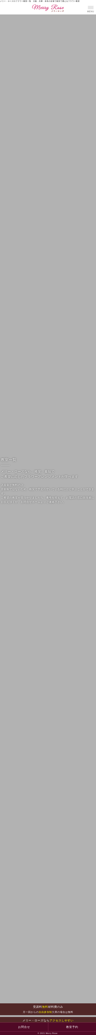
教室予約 (72, 1026)
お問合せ (24, 1026)
